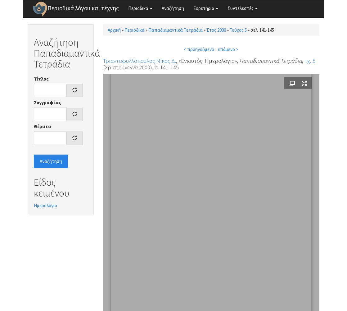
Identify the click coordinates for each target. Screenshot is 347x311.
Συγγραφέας (47, 102)
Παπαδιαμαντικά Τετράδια (175, 30)
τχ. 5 (309, 60)
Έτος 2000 (216, 30)
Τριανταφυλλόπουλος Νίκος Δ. (139, 60)
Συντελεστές (243, 8)
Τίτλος (41, 79)
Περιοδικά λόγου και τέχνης (83, 8)
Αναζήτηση (173, 8)
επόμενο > (228, 49)
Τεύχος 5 (238, 30)
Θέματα (42, 126)
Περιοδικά (140, 8)
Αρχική (114, 30)
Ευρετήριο (205, 8)
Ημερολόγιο (45, 205)
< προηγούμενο (199, 49)
